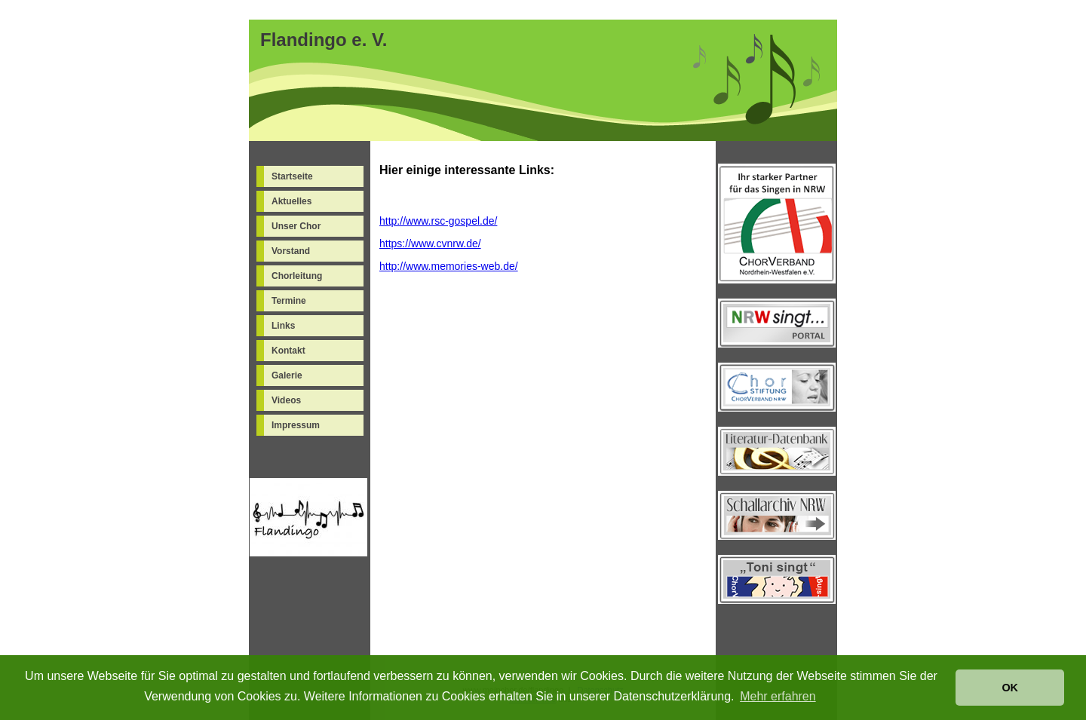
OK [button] (1010, 688)
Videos (286, 400)
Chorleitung (297, 276)
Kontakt (288, 350)
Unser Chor (296, 226)
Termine (289, 301)
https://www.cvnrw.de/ (430, 243)
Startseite (292, 176)
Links (283, 325)
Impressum (296, 425)
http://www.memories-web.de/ (448, 266)
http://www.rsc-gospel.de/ (438, 221)
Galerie (287, 375)
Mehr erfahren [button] (778, 696)
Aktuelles (291, 201)
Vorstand (291, 251)
